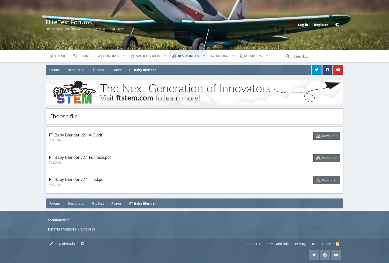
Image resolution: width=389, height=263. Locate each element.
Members (253, 55)
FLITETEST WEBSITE (62, 229)
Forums (111, 55)
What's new (148, 55)
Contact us (253, 243)
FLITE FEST (87, 229)
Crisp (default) (62, 243)
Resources (188, 55)
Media (222, 55)
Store (84, 55)
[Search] (318, 56)
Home (60, 55)
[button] (123, 56)
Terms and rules (278, 243)
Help (314, 243)
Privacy (300, 243)
